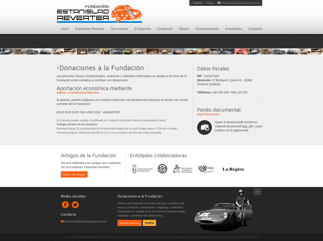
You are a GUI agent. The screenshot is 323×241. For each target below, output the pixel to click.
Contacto (255, 29)
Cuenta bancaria (130, 223)
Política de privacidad (176, 237)
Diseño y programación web (234, 237)
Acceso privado (198, 237)
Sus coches (119, 29)
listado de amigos (74, 174)
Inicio (65, 29)
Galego (210, 2)
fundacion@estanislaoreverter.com (240, 2)
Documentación (207, 29)
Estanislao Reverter (89, 29)
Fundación (165, 29)
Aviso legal (156, 237)
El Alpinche (142, 29)
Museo (184, 29)
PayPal (149, 222)
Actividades (233, 29)
